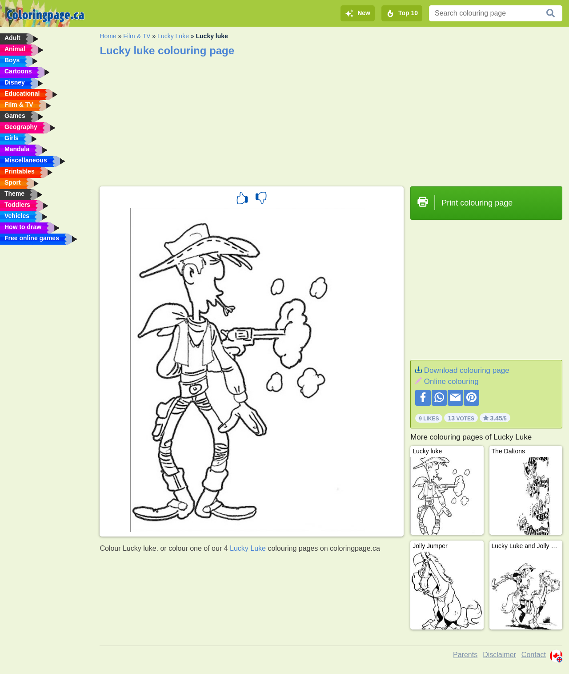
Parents (465, 654)
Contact (533, 654)
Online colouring (451, 381)
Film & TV (136, 36)
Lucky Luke (173, 36)
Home (108, 36)
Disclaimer (499, 654)
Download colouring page (466, 370)
